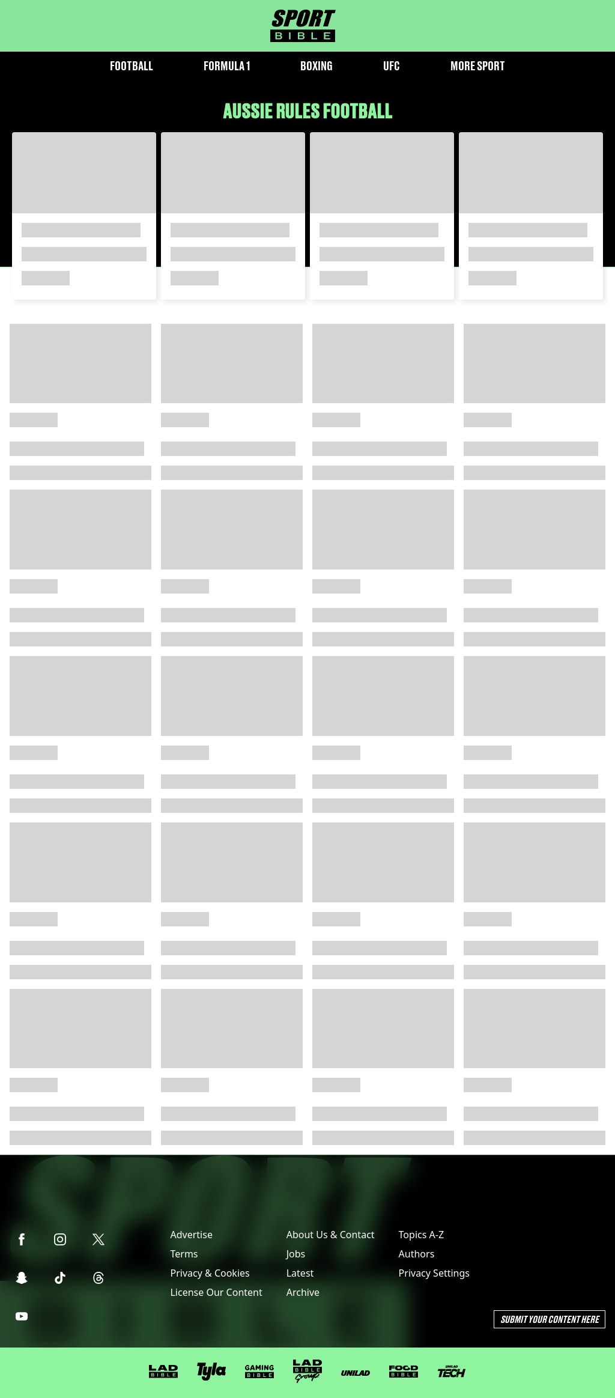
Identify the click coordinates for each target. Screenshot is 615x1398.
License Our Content (216, 1292)
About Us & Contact (330, 1234)
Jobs (296, 1253)
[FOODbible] (403, 1371)
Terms (184, 1253)
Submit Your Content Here (549, 1319)
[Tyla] (211, 1372)
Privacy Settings (434, 1273)
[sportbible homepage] (303, 26)
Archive (303, 1292)
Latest (300, 1273)
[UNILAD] (355, 1373)
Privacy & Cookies (209, 1273)
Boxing (316, 66)
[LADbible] (163, 1371)
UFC (391, 66)
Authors (417, 1253)
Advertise (191, 1234)
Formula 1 (227, 66)
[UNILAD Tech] (451, 1371)
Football (131, 66)
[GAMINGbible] (259, 1372)
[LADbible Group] (307, 1372)
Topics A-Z (421, 1234)
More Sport (477, 66)
